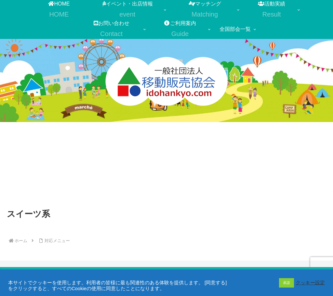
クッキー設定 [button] (310, 282)
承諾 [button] (286, 283)
